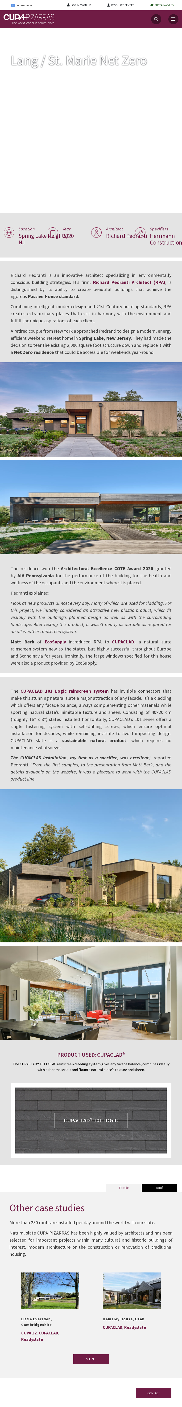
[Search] (156, 19)
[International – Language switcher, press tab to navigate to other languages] (25, 5)
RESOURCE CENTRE (122, 5)
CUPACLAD (123, 642)
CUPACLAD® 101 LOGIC (91, 1120)
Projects (22, 32)
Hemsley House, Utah (124, 1319)
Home (7, 32)
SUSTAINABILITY (164, 5)
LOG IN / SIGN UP (81, 5)
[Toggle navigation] (173, 19)
